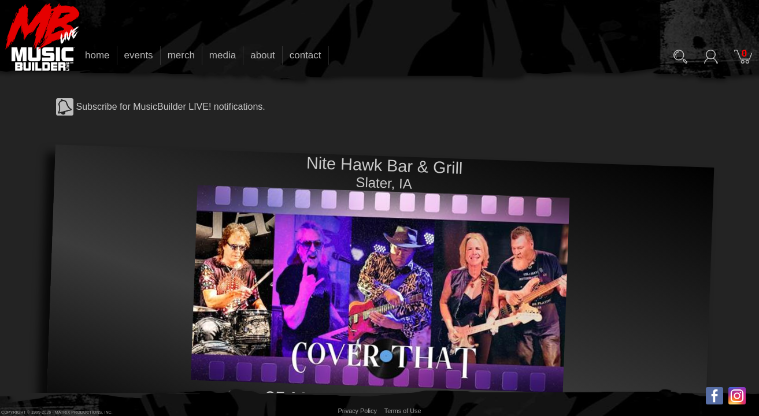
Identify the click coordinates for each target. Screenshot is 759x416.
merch (181, 55)
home (97, 55)
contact (305, 55)
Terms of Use (402, 410)
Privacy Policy (357, 410)
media (222, 55)
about (262, 55)
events (138, 55)
